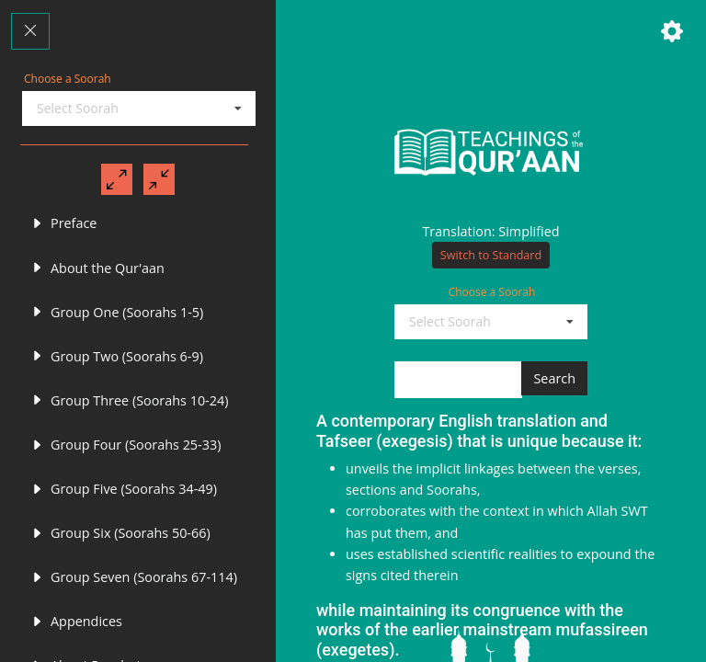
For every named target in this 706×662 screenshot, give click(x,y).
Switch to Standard (490, 269)
